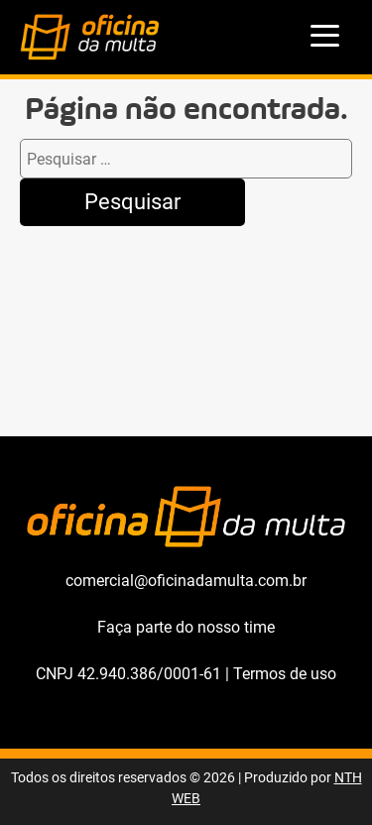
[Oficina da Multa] (89, 55)
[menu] (325, 37)
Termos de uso (284, 673)
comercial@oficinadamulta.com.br (186, 580)
